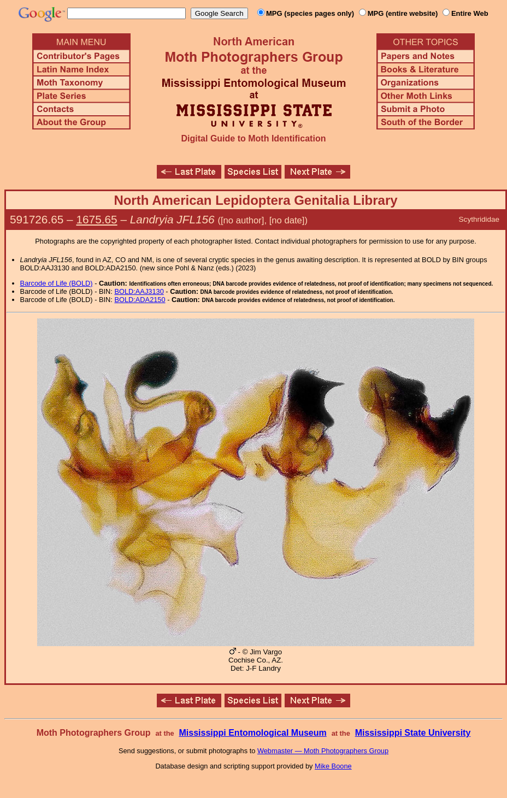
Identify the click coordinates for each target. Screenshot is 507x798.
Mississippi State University (413, 732)
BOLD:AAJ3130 (138, 291)
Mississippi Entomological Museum (252, 732)
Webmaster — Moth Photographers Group (322, 751)
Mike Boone (333, 766)
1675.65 (96, 219)
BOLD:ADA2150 (139, 299)
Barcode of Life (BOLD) (56, 283)
